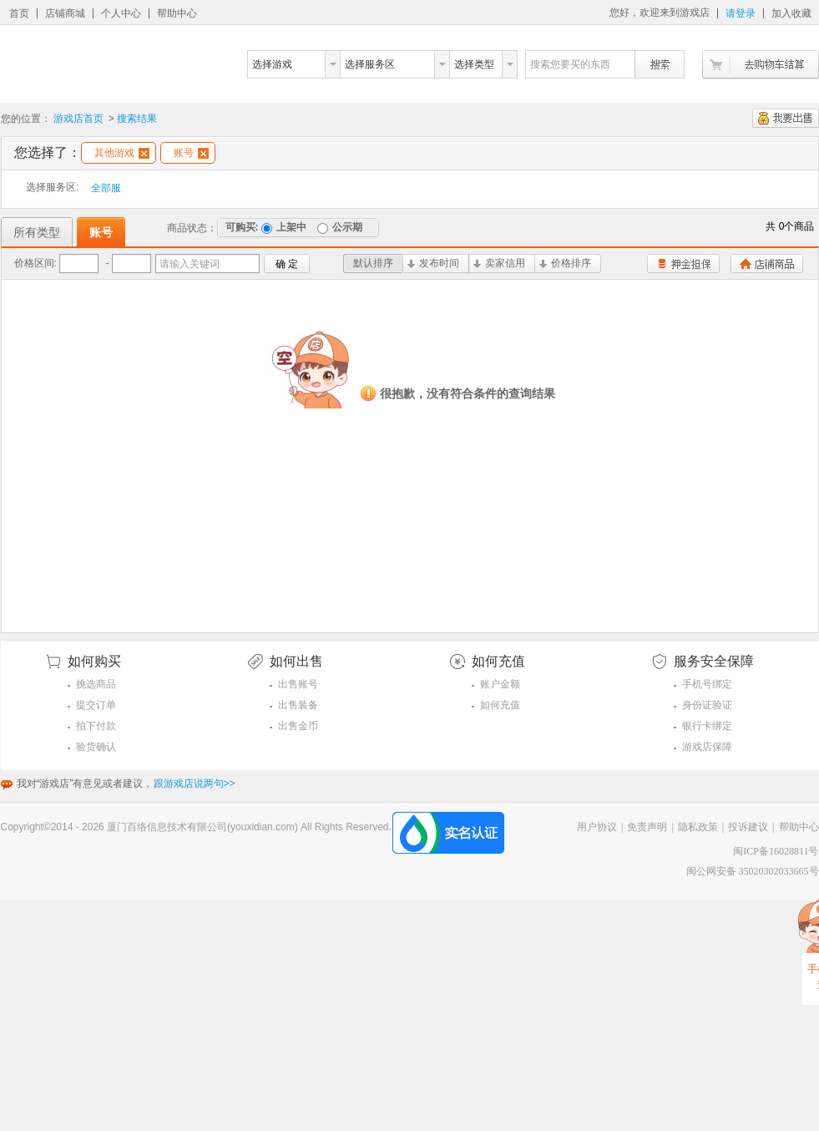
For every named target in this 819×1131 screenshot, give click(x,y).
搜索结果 (137, 118)
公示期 (339, 227)
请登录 (740, 13)
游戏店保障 (707, 747)
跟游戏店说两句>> (194, 783)
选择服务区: (52, 187)
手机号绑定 (707, 684)
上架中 (283, 227)
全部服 (106, 188)
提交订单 (96, 705)
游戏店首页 (78, 118)
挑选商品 (96, 684)
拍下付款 (96, 726)
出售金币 (298, 726)
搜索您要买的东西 (570, 64)
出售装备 (298, 705)
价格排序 (565, 263)
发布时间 (433, 263)
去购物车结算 (760, 64)
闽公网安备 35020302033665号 (752, 871)
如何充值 (500, 705)
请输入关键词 (189, 264)
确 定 (287, 264)
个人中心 (121, 13)
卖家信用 (499, 263)
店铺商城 (65, 13)
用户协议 (597, 827)
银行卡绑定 (707, 726)
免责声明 (647, 827)
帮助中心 (177, 13)
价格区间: (35, 263)
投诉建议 (748, 827)
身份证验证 (707, 705)
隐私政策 (698, 827)
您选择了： (47, 152)
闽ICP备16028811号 (775, 851)
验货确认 (96, 747)
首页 (19, 13)
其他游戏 (121, 153)
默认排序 (373, 263)
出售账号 (298, 684)
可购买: (242, 227)
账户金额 (500, 684)
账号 (191, 153)
